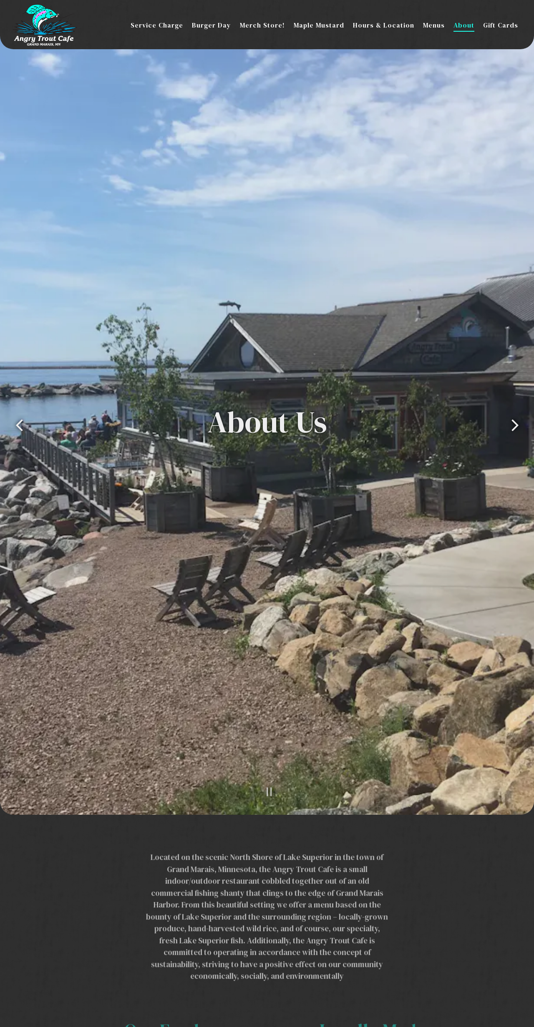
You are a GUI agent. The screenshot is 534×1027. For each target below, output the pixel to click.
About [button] (463, 25)
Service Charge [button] (157, 25)
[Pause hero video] (266, 739)
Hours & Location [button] (383, 25)
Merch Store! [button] (262, 25)
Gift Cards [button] (500, 25)
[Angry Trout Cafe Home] (45, 24)
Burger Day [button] (211, 25)
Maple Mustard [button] (319, 25)
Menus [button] (434, 25)
